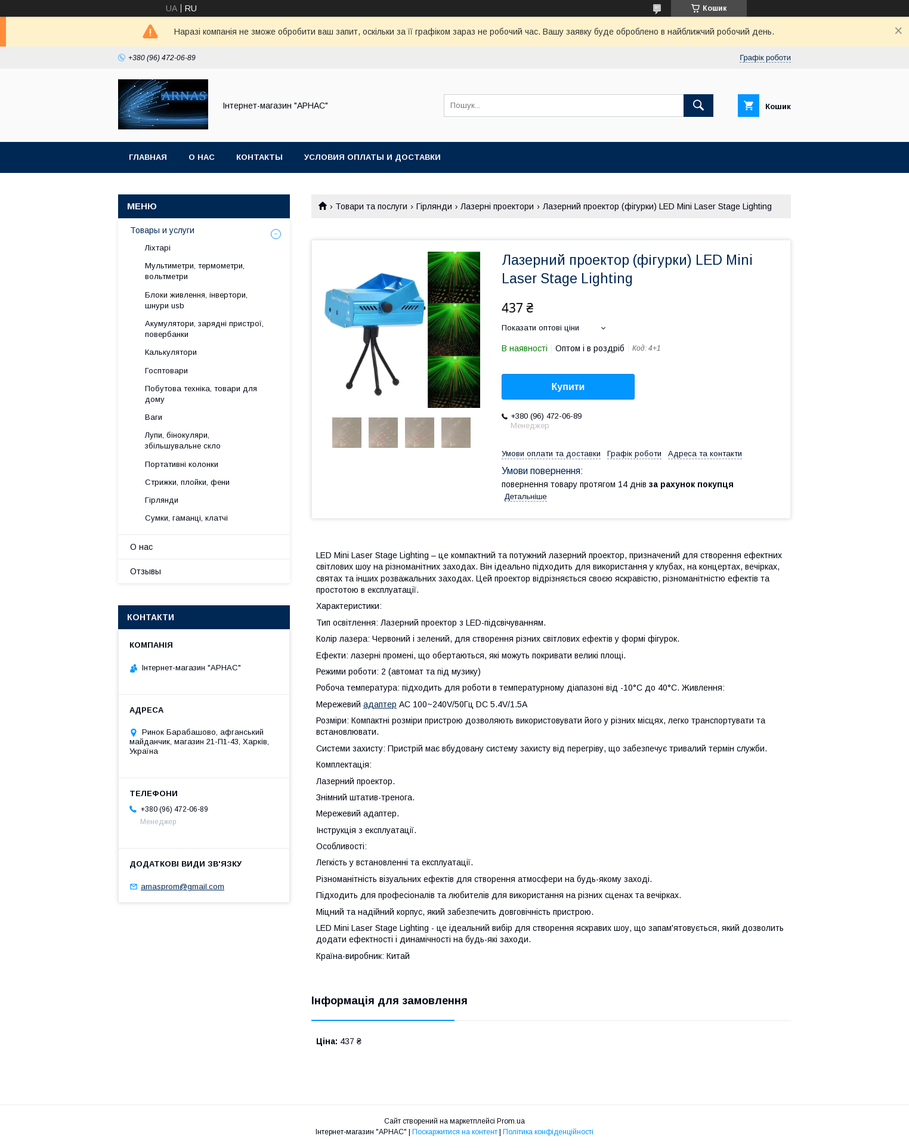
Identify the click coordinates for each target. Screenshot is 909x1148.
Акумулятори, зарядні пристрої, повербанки (204, 329)
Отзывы (145, 571)
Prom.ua (511, 1121)
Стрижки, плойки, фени (187, 482)
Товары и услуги (162, 230)
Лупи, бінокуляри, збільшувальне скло (183, 440)
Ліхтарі (158, 247)
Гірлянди (434, 206)
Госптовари (166, 370)
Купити (568, 387)
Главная (148, 157)
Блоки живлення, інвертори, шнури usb (196, 300)
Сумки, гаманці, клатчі (186, 517)
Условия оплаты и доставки (372, 157)
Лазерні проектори (497, 206)
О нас (201, 157)
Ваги (153, 417)
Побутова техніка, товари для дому (201, 394)
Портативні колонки (181, 464)
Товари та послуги (371, 206)
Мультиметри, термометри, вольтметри (195, 271)
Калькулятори (171, 352)
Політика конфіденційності (548, 1132)
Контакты (259, 157)
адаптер (380, 704)
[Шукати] (698, 105)
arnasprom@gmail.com (182, 886)
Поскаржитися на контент (454, 1132)
